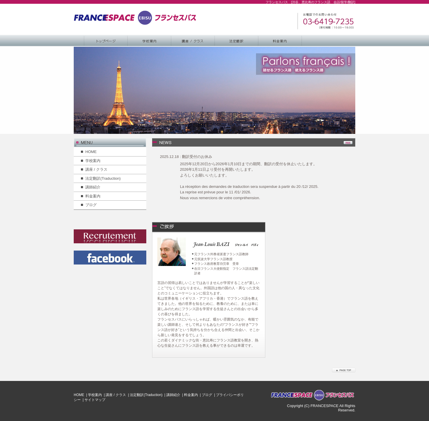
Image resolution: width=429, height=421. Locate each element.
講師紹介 (92, 187)
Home (106, 40)
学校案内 (149, 40)
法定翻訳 (236, 40)
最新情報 (257, 142)
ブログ (91, 205)
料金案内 (280, 40)
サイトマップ (94, 400)
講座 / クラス (193, 40)
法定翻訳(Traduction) (103, 178)
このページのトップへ (343, 370)
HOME (91, 152)
